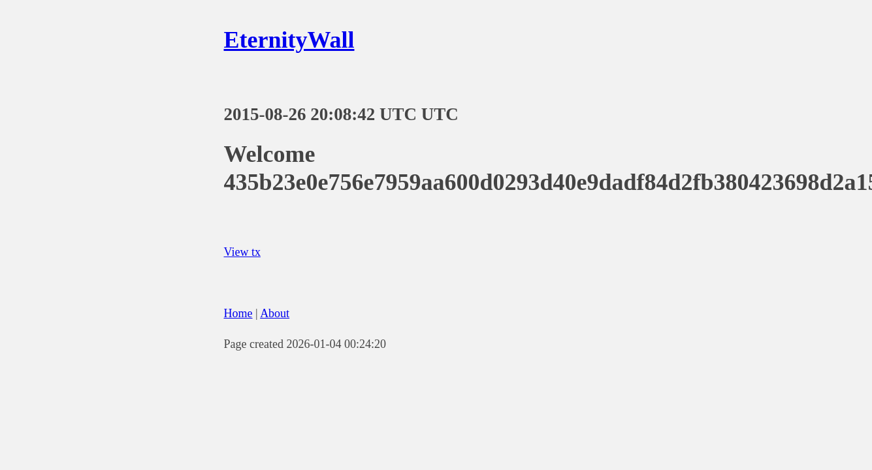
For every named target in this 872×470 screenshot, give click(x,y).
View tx (242, 251)
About (274, 313)
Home (238, 313)
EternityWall (289, 40)
